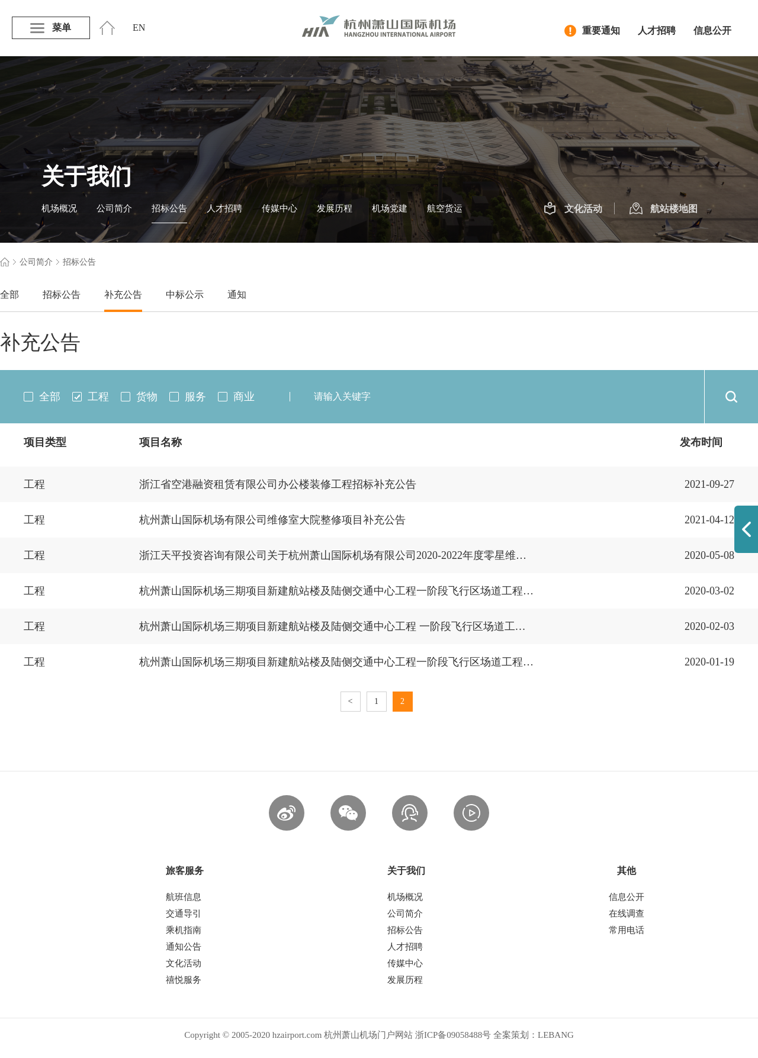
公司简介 (114, 208)
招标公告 (169, 208)
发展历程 (334, 208)
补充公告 (123, 295)
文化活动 (573, 209)
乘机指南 (183, 930)
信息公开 (712, 30)
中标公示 (185, 295)
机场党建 (389, 208)
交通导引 (183, 913)
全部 (9, 295)
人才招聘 (657, 30)
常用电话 (626, 930)
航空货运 (444, 208)
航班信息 (183, 897)
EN (139, 27)
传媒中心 (279, 208)
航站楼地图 (663, 209)
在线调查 (626, 913)
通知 (236, 295)
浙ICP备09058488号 (453, 1035)
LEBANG (556, 1035)
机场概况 (59, 208)
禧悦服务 (183, 980)
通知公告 (183, 946)
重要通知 (592, 31)
